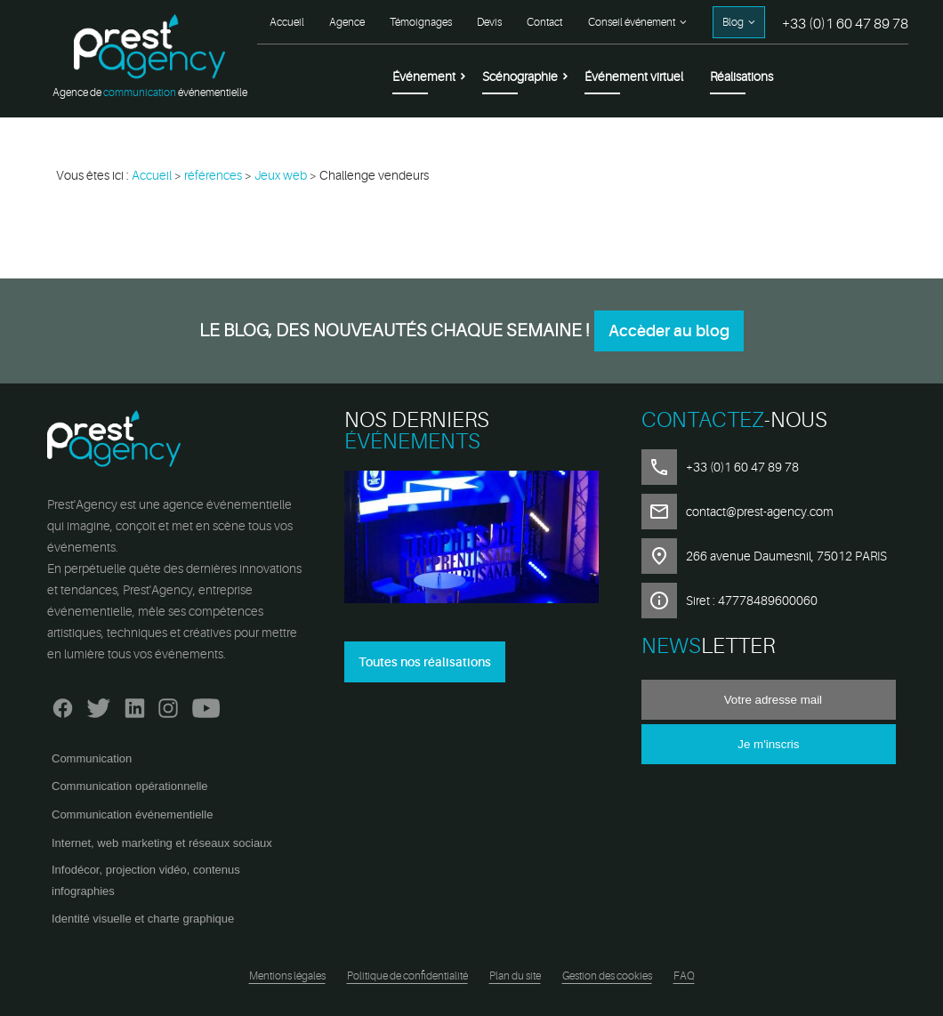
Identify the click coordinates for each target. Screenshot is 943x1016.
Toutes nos (425, 662)
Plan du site (515, 976)
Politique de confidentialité (407, 976)
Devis (489, 22)
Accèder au (669, 331)
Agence (347, 22)
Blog (733, 22)
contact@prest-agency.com (760, 511)
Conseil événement (631, 22)
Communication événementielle (132, 814)
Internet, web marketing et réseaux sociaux (162, 843)
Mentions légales (287, 976)
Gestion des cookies (607, 976)
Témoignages (421, 22)
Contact (544, 22)
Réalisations (741, 76)
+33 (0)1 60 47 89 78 (845, 24)
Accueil (287, 22)
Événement (423, 76)
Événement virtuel (633, 76)
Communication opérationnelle (130, 786)
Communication (92, 758)
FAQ (684, 976)
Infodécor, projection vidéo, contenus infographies (146, 880)
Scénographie (520, 76)
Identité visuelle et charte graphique (143, 918)
